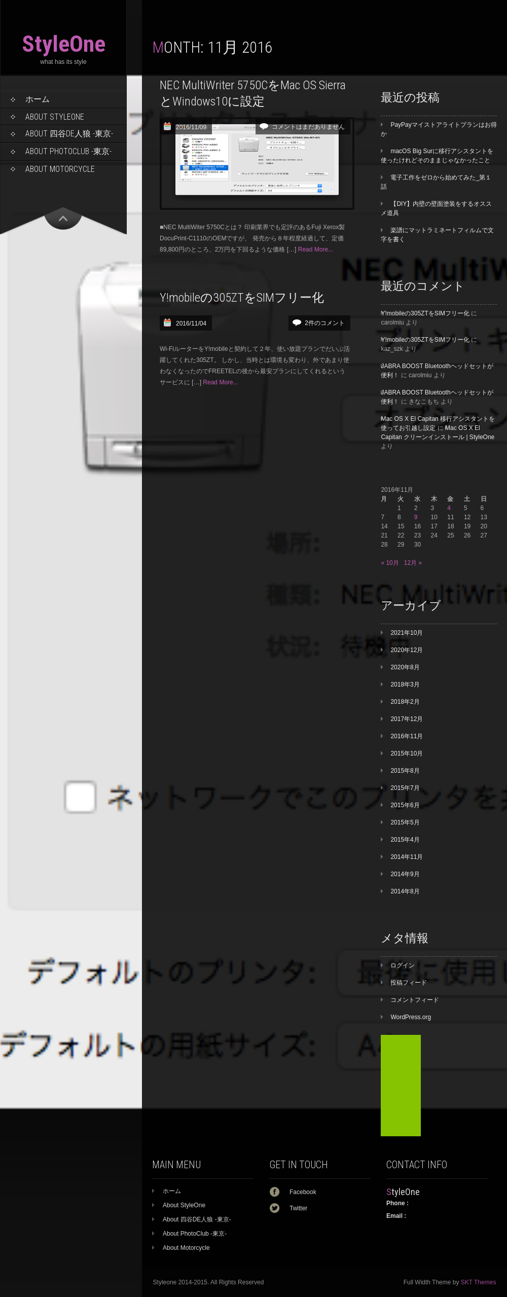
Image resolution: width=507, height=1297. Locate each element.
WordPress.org (410, 1017)
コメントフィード (414, 999)
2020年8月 (404, 667)
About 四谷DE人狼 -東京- (69, 133)
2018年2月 (404, 701)
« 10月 (390, 562)
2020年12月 (406, 650)
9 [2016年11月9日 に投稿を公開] (416, 517)
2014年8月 (404, 891)
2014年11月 (406, 856)
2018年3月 (404, 684)
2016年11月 (406, 736)
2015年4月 (404, 839)
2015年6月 (404, 805)
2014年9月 (404, 874)
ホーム (37, 99)
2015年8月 (404, 770)
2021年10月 (406, 632)
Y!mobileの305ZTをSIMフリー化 (242, 298)
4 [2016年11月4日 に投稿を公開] (449, 508)
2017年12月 (406, 719)
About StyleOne (54, 117)
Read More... (315, 249)
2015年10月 (406, 753)
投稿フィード (408, 982)
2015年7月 (404, 787)
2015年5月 (404, 822)
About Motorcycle (60, 169)
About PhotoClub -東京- (68, 151)
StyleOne (63, 43)
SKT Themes (478, 1282)
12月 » (413, 562)
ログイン (402, 965)
